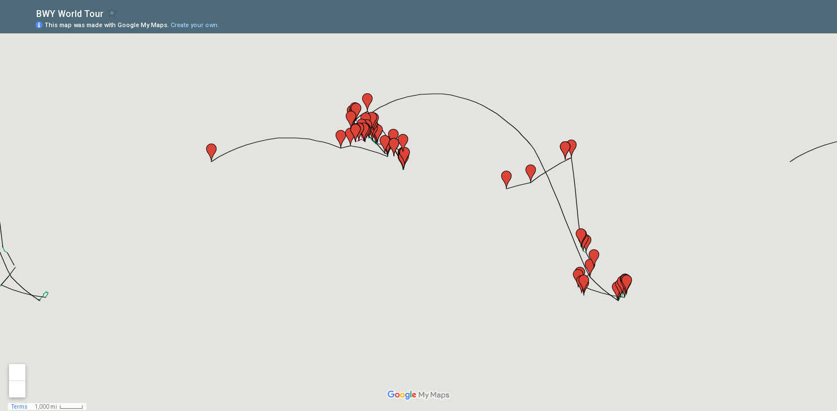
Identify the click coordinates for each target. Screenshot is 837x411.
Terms (19, 407)
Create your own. (195, 25)
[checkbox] (112, 12)
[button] (211, 153)
